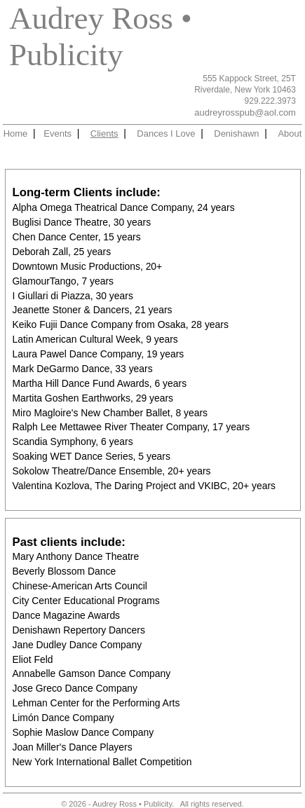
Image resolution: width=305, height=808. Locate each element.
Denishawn (236, 133)
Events (57, 133)
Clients (104, 133)
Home (16, 133)
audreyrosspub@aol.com (245, 112)
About (289, 133)
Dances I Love (166, 133)
